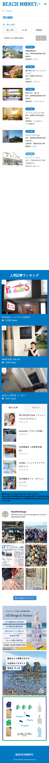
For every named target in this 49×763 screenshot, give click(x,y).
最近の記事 (13, 407)
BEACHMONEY (19, 759)
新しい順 (10, 30)
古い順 (24, 30)
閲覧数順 (39, 30)
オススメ (35, 407)
